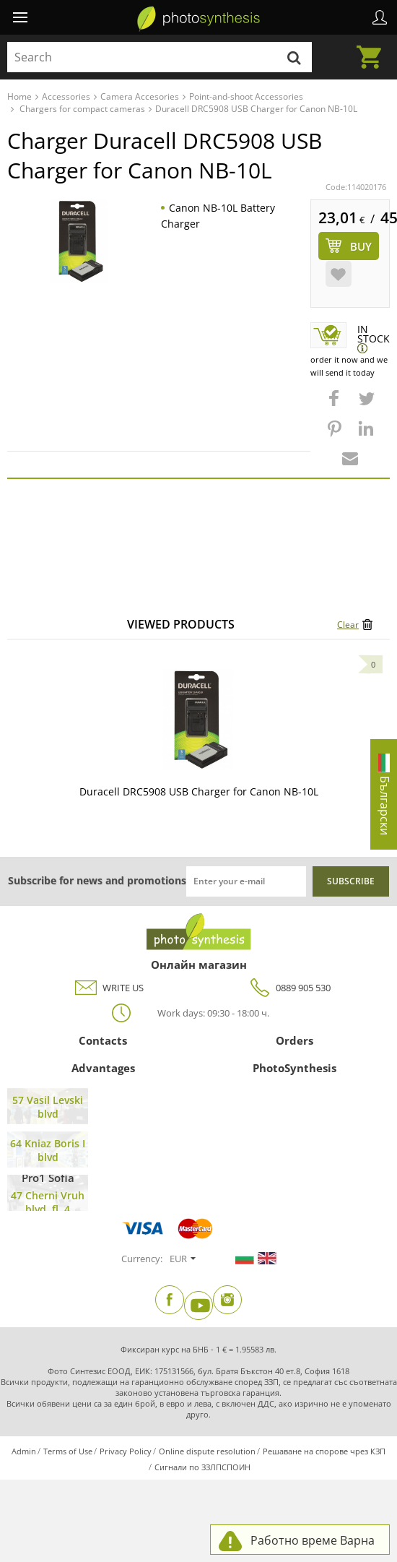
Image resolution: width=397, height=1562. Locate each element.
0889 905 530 (289, 988)
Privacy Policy (126, 1451)
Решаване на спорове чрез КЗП (324, 1451)
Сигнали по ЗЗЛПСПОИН (202, 1467)
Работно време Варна (312, 1540)
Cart (373, 48)
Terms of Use (67, 1451)
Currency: (141, 1258)
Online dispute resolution (207, 1451)
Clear (348, 624)
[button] (336, 405)
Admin (24, 1451)
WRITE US (109, 988)
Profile (379, 17)
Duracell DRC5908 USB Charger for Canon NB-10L (198, 791)
